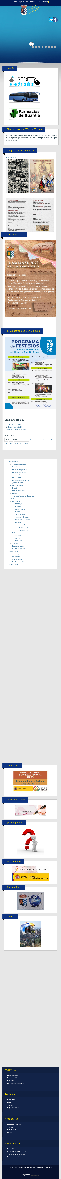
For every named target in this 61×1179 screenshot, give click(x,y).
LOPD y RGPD (14, 564)
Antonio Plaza (22, 525)
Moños (17, 512)
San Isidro (18, 535)
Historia (14, 533)
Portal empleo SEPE (14, 1157)
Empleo (14, 493)
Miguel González (23, 530)
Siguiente (18, 443)
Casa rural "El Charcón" (23, 520)
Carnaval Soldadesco (22, 517)
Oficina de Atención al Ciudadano (23, 496)
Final (26, 443)
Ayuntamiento (13, 551)
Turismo (15, 543)
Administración (14, 462)
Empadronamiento (13, 1075)
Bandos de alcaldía (18, 562)
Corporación (16, 556)
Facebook (55, 19)
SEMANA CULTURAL (14, 424)
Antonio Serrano (23, 527)
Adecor (9, 1132)
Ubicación (32, 2)
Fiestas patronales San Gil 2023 (22, 331)
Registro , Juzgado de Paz (20, 480)
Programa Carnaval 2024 (20, 150)
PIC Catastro (16, 477)
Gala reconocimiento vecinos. (17, 429)
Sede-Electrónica (17, 467)
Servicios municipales (16, 485)
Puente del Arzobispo (14, 1124)
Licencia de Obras (13, 1078)
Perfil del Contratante (19, 472)
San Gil (17, 538)
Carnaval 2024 (11, 158)
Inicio (15, 2)
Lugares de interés (18, 546)
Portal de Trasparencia (19, 470)
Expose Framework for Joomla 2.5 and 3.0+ (31, 9)
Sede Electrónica (42, 2)
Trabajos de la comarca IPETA (17, 1154)
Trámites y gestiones (19, 464)
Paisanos (18, 522)
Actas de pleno (17, 554)
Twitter (51, 19)
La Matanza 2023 (14, 234)
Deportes (15, 488)
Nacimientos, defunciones (15, 1083)
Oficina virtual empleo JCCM (16, 1152)
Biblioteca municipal (18, 491)
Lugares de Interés (13, 1108)
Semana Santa (20, 514)
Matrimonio (10, 1080)
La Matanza (19, 506)
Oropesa (10, 1127)
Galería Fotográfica (18, 549)
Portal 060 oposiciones (15, 1149)
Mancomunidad (12, 1130)
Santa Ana (18, 541)
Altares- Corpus (20, 509)
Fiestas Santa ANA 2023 (15, 427)
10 (11, 443)
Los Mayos (18, 504)
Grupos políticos (17, 559)
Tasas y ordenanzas (18, 475)
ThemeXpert (35, 1175)
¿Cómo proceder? (18, 483)
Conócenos (16, 501)
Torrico (11, 498)
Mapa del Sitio (23, 2)
